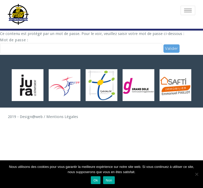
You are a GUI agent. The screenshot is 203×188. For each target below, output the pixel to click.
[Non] (196, 174)
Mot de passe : (81, 46)
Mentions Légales (62, 116)
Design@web (31, 116)
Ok (95, 180)
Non (109, 180)
